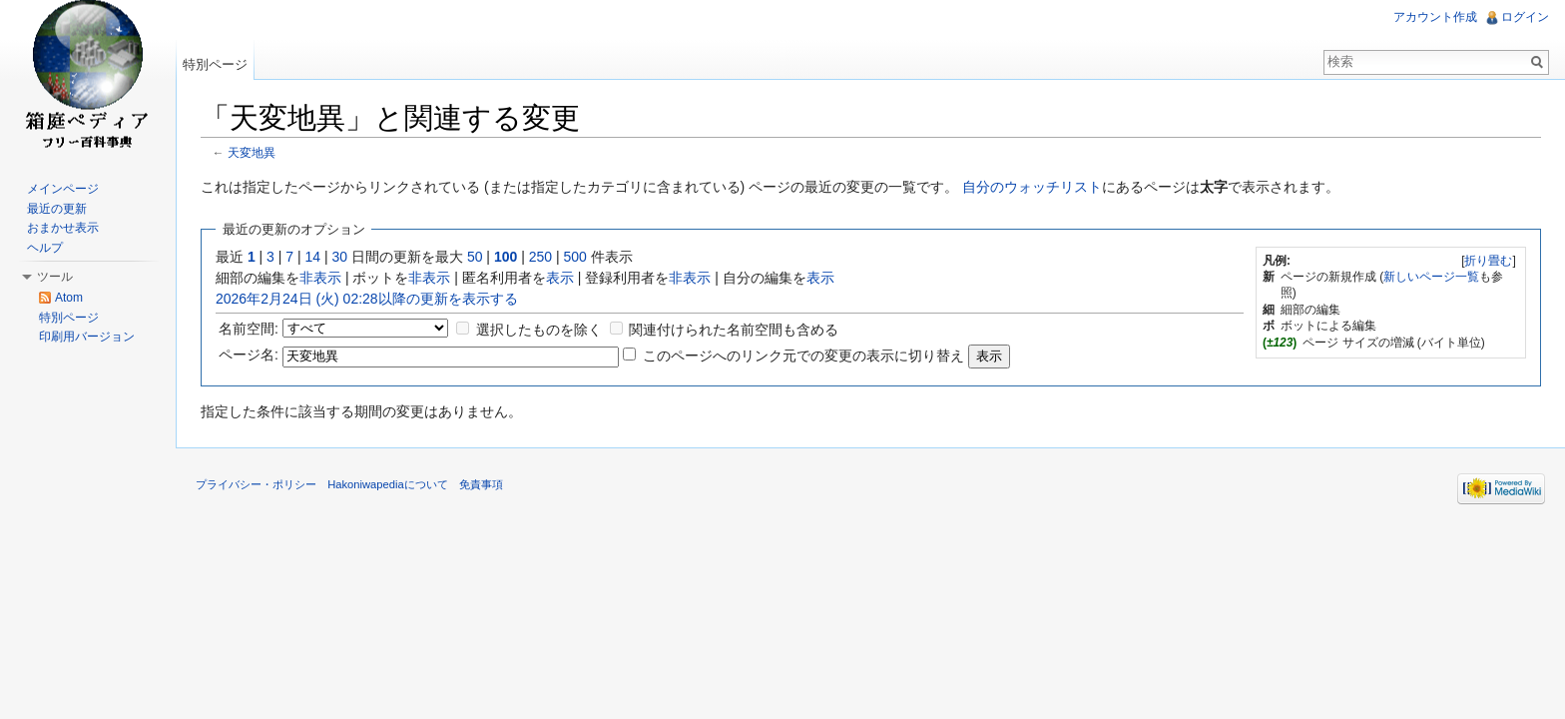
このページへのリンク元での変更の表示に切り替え (803, 355)
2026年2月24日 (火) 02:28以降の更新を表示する (367, 299)
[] (1488, 261)
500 (574, 257)
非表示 (320, 278)
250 (540, 257)
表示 (560, 278)
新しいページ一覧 (1431, 277)
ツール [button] (55, 277)
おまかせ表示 (63, 228)
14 (313, 257)
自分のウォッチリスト (1032, 187)
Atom (69, 298)
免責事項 (481, 484)
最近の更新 (57, 209)
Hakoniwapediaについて (387, 484)
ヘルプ (45, 248)
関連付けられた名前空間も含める (733, 330)
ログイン (1525, 17)
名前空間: (248, 329)
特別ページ (215, 64)
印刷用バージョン (87, 337)
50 (475, 257)
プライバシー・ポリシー (256, 484)
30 (340, 257)
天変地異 (251, 152)
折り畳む (1488, 261)
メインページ (63, 189)
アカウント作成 (1435, 17)
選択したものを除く (539, 330)
